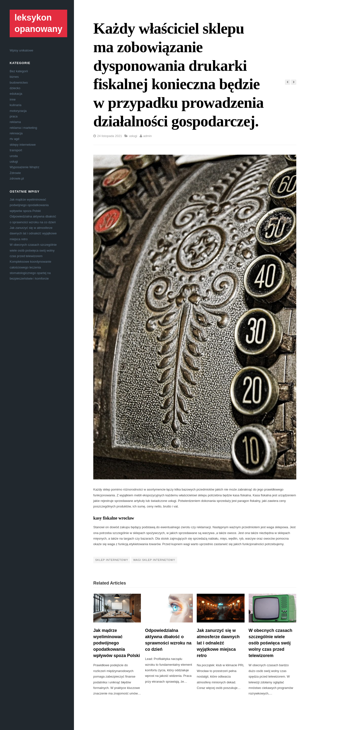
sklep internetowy (111, 559)
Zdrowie (15, 173)
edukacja (16, 93)
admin (147, 136)
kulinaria (15, 105)
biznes (14, 77)
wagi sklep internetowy (154, 559)
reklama (15, 122)
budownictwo (19, 82)
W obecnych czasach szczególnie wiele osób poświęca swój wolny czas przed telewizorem (33, 250)
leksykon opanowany (38, 23)
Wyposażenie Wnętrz (24, 167)
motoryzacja (18, 111)
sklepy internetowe (23, 144)
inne (13, 99)
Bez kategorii (19, 71)
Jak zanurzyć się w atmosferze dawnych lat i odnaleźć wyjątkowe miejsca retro (33, 233)
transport (16, 150)
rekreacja (16, 133)
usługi (14, 161)
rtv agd (14, 139)
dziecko (15, 88)
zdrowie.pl (17, 178)
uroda (14, 156)
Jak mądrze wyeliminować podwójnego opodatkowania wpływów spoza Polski (29, 205)
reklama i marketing (23, 128)
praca (14, 116)
